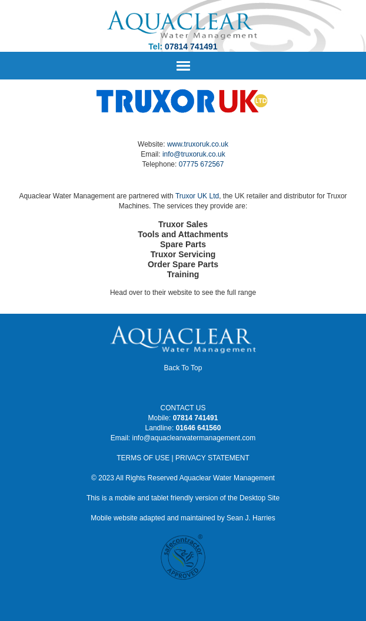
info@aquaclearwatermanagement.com (194, 438)
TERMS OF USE (143, 458)
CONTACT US (183, 408)
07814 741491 (191, 46)
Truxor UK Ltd (197, 196)
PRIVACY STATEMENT (212, 458)
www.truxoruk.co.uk (197, 144)
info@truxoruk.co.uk (193, 154)
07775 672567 (201, 164)
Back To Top (183, 368)
